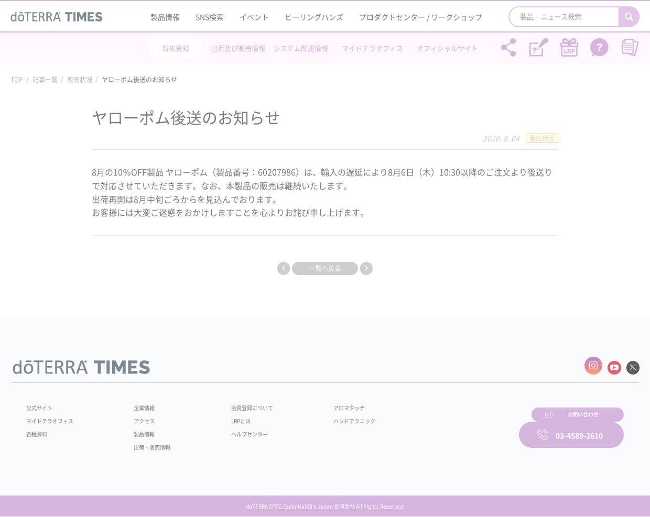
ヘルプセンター (234, 429)
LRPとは (224, 416)
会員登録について (237, 403)
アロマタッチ (323, 403)
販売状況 (79, 79)
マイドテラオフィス (372, 48)
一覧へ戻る (325, 268)
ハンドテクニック (330, 416)
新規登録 (175, 48)
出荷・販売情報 (147, 442)
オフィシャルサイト (447, 48)
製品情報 (165, 17)
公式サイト (42, 403)
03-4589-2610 (579, 427)
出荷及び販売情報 (238, 48)
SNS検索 (210, 17)
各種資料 (38, 429)
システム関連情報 (301, 48)
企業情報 (137, 403)
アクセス (137, 416)
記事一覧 (45, 79)
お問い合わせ (459, 427)
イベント (254, 17)
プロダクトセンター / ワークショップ (420, 17)
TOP (16, 79)
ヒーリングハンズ (314, 17)
